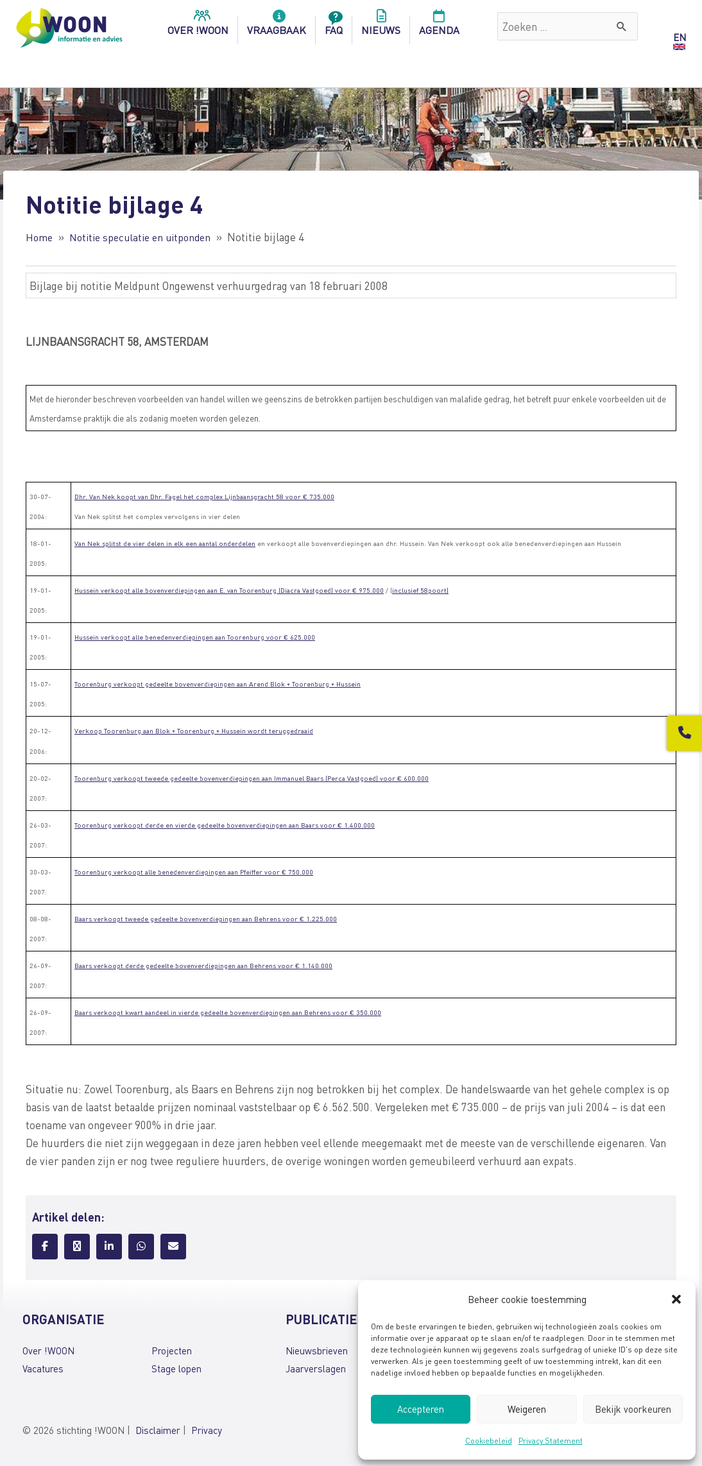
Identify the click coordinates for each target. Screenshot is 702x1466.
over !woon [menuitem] (197, 26)
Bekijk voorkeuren (633, 1408)
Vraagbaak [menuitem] (276, 26)
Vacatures (43, 1368)
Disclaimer (157, 1429)
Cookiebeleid (488, 1440)
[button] (676, 1299)
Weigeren (527, 1408)
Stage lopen (176, 1368)
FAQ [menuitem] (334, 26)
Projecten (171, 1350)
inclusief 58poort (419, 590)
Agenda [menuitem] (439, 26)
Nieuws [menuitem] (380, 26)
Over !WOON (48, 1350)
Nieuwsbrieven (317, 1350)
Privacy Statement (550, 1440)
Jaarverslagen (316, 1368)
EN (679, 37)
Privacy (206, 1429)
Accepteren (420, 1408)
